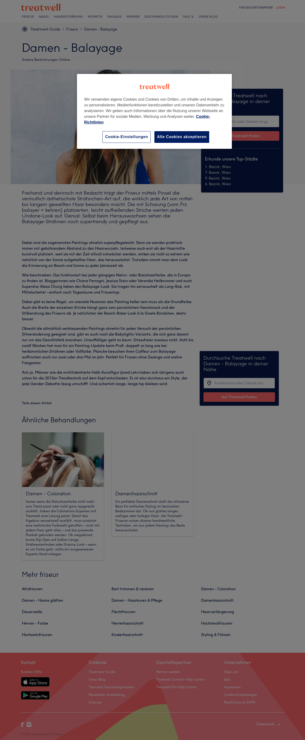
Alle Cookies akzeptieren (182, 137)
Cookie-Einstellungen (126, 137)
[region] (154, 111)
